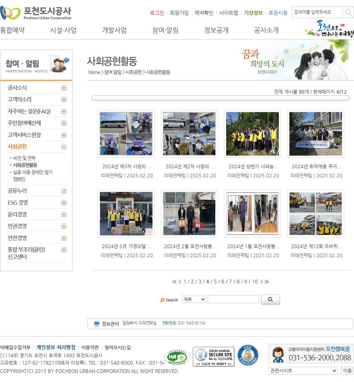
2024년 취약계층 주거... (316, 166)
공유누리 (17, 191)
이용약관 (90, 347)
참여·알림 (165, 30)
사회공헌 (17, 146)
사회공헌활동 (25, 165)
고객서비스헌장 (24, 135)
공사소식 (17, 88)
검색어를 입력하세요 (312, 12)
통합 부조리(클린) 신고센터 (26, 253)
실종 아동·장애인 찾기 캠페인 (32, 175)
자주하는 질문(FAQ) (29, 111)
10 (255, 281)
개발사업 (114, 30)
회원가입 (179, 13)
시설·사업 (63, 30)
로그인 (157, 13)
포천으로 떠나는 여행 (329, 28)
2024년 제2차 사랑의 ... (190, 166)
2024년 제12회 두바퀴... (316, 246)
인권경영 (17, 226)
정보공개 (216, 30)
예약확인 (204, 13)
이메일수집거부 (15, 347)
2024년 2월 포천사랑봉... (190, 246)
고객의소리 (19, 99)
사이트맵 (228, 13)
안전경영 (17, 238)
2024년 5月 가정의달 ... (127, 246)
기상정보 (253, 13)
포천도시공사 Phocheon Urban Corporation (35, 12)
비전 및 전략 (24, 158)
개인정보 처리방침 (56, 347)
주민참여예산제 (24, 123)
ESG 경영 (18, 202)
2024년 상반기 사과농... (253, 166)
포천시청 (278, 13)
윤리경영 (17, 214)
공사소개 (266, 30)
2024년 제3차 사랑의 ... (127, 166)
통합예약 (12, 30)
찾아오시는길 (118, 347)
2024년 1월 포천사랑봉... (253, 246)
